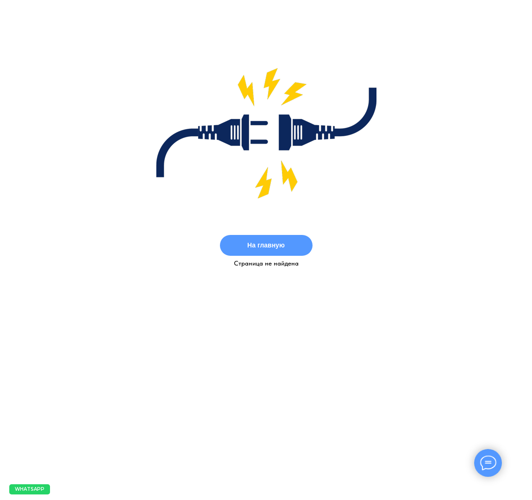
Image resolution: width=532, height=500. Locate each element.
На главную (266, 245)
